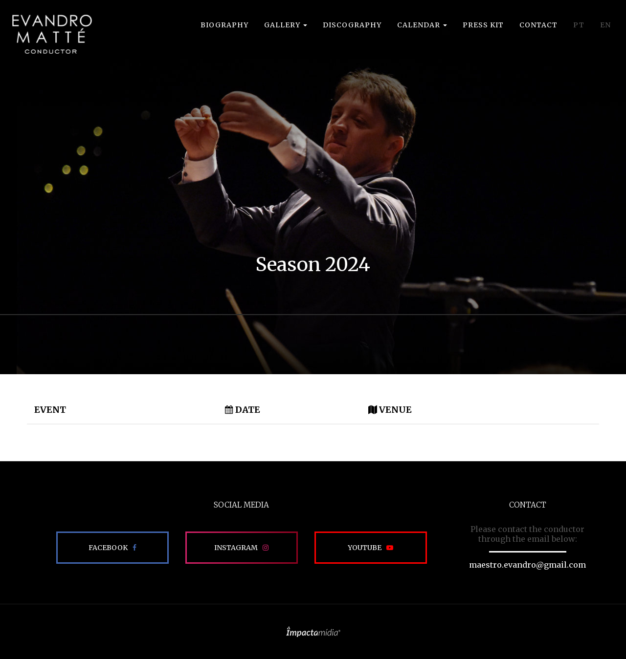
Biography (224, 25)
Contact (538, 25)
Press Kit (483, 25)
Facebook (108, 547)
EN (605, 25)
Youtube (364, 547)
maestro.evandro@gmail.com (527, 565)
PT (578, 25)
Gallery (285, 25)
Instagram (236, 547)
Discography (352, 25)
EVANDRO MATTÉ (51, 34)
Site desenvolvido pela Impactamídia (313, 631)
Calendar (422, 25)
